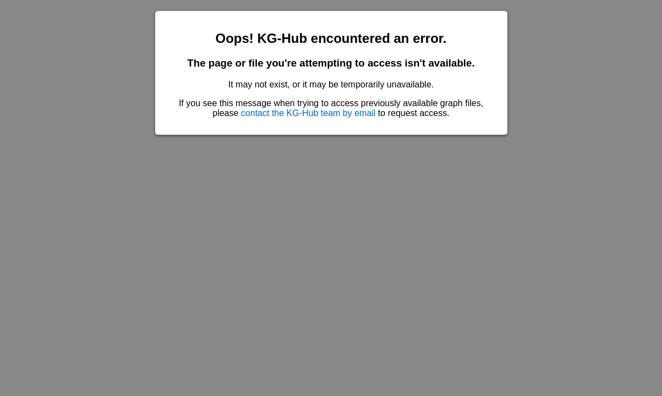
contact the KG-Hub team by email (308, 113)
